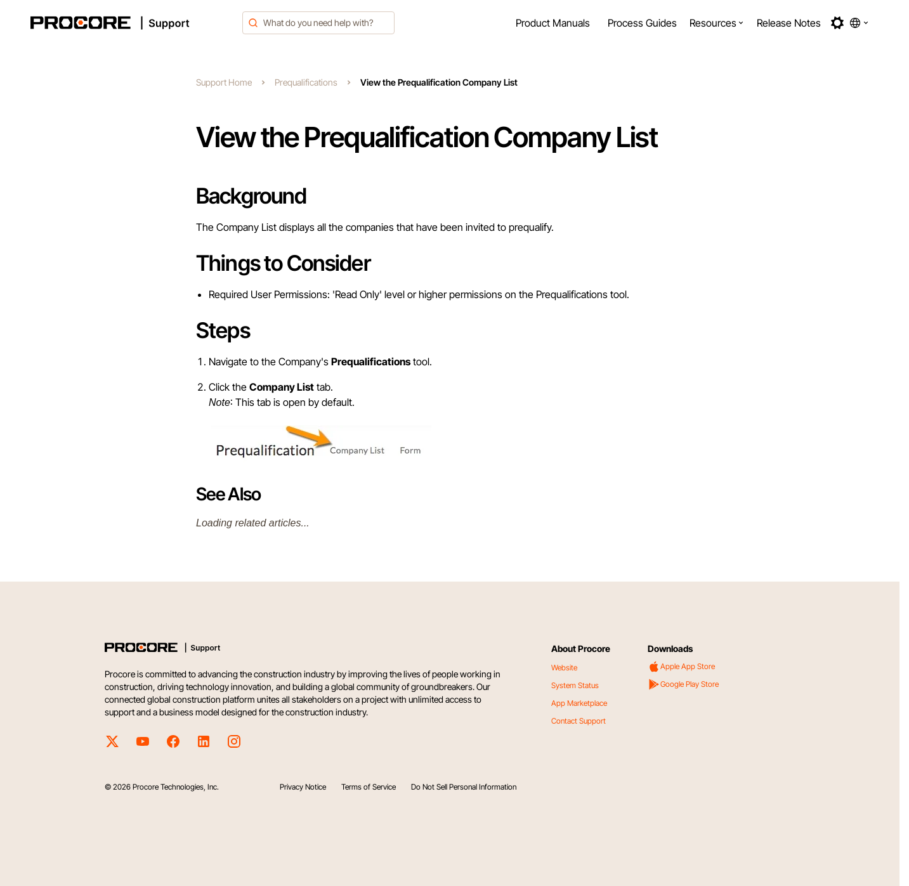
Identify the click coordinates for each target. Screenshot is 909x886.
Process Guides (642, 22)
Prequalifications (306, 82)
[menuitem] (553, 22)
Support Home (224, 82)
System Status (575, 685)
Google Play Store (683, 684)
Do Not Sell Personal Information (463, 787)
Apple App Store (681, 666)
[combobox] (318, 22)
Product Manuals (553, 22)
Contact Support (578, 721)
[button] (717, 22)
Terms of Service (368, 787)
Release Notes (789, 22)
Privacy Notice (303, 787)
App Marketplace (579, 703)
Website (564, 667)
